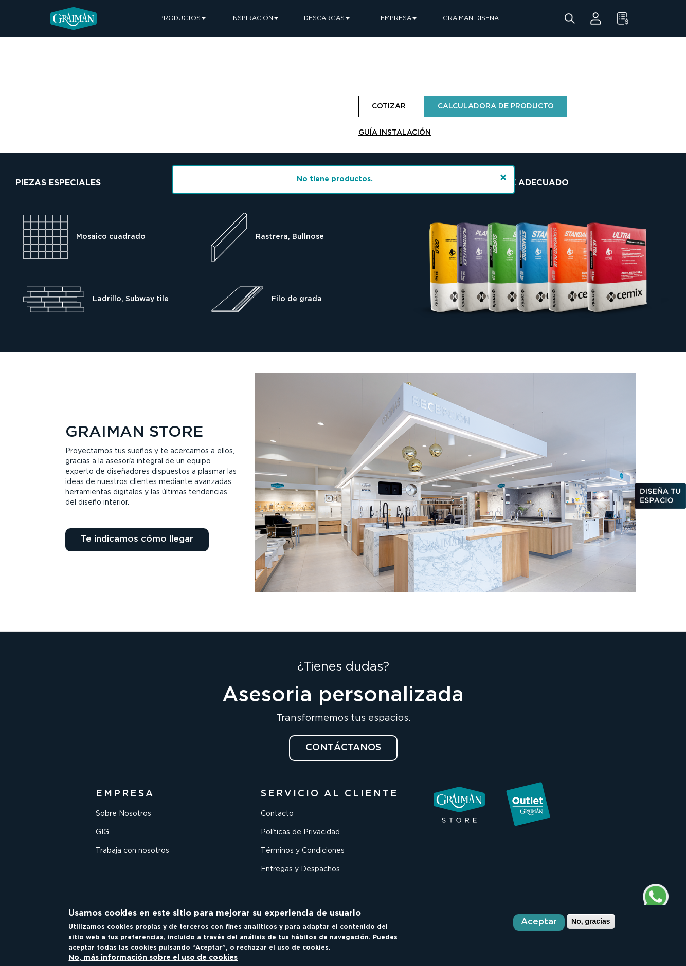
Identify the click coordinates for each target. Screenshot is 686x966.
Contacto (277, 814)
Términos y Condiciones (303, 851)
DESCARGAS (327, 18)
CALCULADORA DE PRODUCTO (496, 106)
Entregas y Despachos (300, 869)
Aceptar (539, 922)
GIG (102, 832)
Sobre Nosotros (123, 814)
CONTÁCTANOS (343, 748)
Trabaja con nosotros (132, 851)
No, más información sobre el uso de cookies (153, 958)
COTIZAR (389, 106)
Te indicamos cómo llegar (137, 539)
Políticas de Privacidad (300, 832)
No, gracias (590, 921)
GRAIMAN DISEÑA (471, 18)
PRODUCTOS (182, 18)
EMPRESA (399, 18)
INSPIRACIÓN (254, 18)
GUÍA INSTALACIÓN (394, 132)
